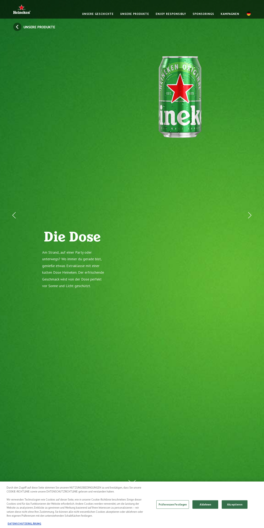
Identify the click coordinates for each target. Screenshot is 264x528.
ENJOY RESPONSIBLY (171, 13)
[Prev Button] (15, 264)
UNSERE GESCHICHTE (98, 13)
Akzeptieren (234, 505)
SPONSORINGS (203, 13)
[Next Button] (249, 264)
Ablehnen (205, 505)
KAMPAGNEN (230, 13)
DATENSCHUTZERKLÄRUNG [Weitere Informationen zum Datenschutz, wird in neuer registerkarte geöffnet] (24, 525)
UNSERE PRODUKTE (134, 13)
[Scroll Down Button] (132, 479)
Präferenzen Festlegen (173, 505)
